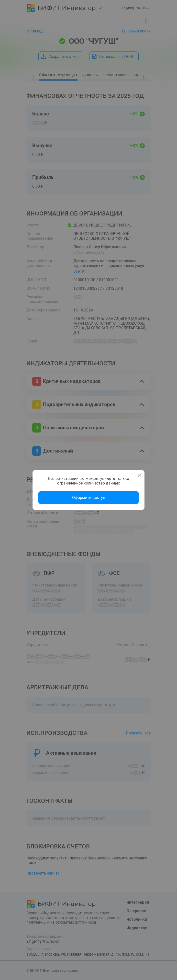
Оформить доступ (88, 497)
